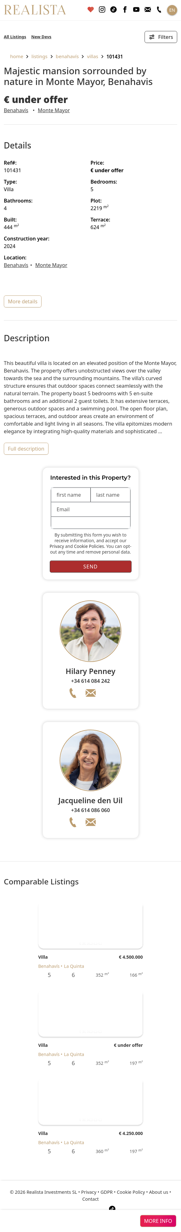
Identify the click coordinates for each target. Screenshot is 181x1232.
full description (26, 448)
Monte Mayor (54, 110)
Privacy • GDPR (97, 1192)
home (13, 56)
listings (39, 56)
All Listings (15, 36)
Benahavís (67, 56)
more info (158, 1220)
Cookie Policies (89, 546)
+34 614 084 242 (90, 680)
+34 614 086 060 (90, 810)
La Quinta (74, 966)
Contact (90, 1199)
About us (158, 1192)
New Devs (41, 36)
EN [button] (172, 10)
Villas (92, 56)
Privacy (57, 546)
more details (22, 301)
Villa (43, 957)
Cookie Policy (131, 1192)
